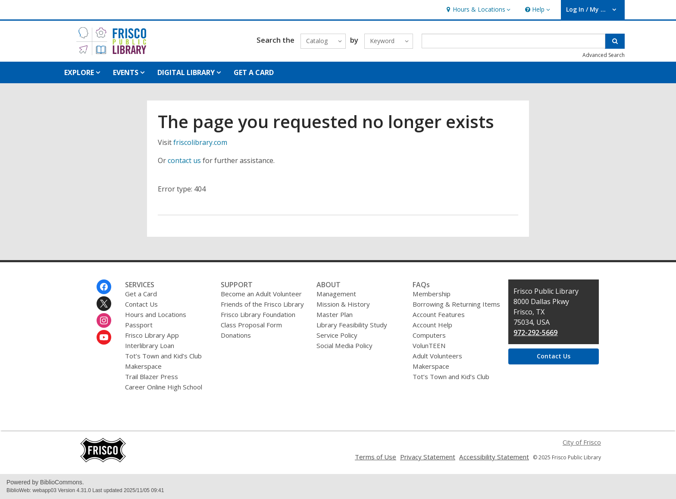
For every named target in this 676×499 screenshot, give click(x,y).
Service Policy (336, 335)
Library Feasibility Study (351, 324)
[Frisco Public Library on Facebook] (104, 286)
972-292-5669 (535, 332)
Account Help (432, 324)
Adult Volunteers (437, 355)
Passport (139, 324)
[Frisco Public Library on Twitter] (104, 303)
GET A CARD (254, 72)
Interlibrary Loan (149, 345)
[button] (477, 9)
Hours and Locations (155, 314)
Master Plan (334, 314)
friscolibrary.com (200, 142)
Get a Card (141, 293)
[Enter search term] (514, 41)
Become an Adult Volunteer (261, 293)
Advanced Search (603, 55)
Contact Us (141, 304)
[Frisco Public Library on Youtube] (104, 337)
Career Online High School (163, 387)
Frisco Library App (152, 335)
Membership (432, 293)
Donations (236, 335)
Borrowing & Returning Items (456, 304)
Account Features (439, 314)
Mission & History (343, 304)
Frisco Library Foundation (258, 314)
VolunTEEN (429, 345)
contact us (184, 160)
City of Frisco (582, 442)
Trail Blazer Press (151, 376)
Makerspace (143, 366)
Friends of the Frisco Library (262, 304)
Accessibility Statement (494, 456)
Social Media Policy (344, 345)
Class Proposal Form (251, 324)
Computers (429, 335)
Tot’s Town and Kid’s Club (163, 355)
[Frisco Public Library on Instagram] (104, 320)
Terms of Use (375, 456)
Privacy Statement (427, 456)
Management (336, 293)
